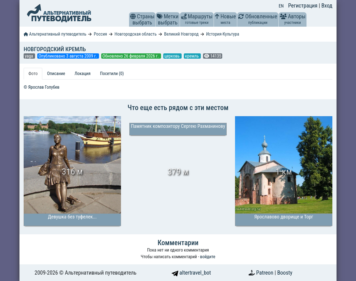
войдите (207, 256)
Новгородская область (136, 34)
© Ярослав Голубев (42, 87)
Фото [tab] (33, 73)
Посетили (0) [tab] (112, 73)
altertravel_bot (191, 272)
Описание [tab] (56, 73)
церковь (172, 56)
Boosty (284, 272)
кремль (192, 56)
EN (281, 6)
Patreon (265, 272)
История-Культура (222, 34)
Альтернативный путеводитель (55, 34)
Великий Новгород (181, 34)
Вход (326, 5)
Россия (100, 34)
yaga (29, 56)
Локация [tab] (83, 73)
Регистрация (303, 5)
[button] (133, 16)
